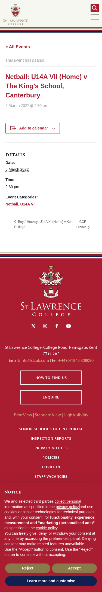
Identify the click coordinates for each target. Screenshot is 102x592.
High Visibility (76, 414)
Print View (23, 414)
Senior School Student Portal (51, 428)
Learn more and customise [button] (51, 581)
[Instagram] (45, 326)
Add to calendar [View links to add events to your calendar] (33, 128)
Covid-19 (51, 466)
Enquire (51, 397)
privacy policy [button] (67, 507)
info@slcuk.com (34, 360)
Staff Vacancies (51, 476)
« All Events (17, 47)
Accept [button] (74, 568)
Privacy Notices (51, 447)
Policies (51, 457)
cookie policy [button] (46, 528)
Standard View (48, 414)
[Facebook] (56, 326)
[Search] (95, 8)
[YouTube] (68, 326)
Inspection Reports (51, 438)
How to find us (51, 377)
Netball (11, 204)
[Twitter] (33, 326)
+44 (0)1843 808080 (75, 360)
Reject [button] (27, 568)
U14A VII (27, 204)
